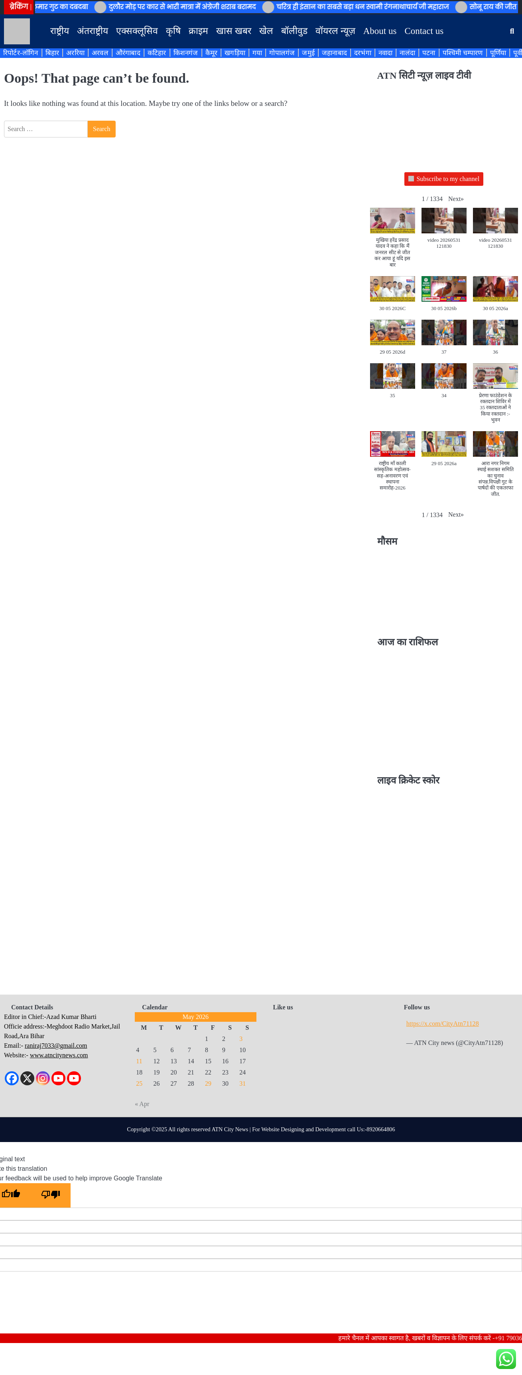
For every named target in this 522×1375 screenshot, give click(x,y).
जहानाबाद (334, 53)
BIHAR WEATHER (444, 585)
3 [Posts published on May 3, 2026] (240, 1038)
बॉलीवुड (294, 31)
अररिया (75, 53)
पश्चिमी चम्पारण (463, 53)
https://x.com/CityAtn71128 (442, 1023)
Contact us (423, 31)
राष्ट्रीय (59, 31)
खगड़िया (235, 53)
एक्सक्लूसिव (137, 31)
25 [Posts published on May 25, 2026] (139, 1083)
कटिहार (157, 53)
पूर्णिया (498, 53)
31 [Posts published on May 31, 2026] (242, 1083)
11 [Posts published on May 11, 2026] (139, 1061)
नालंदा (407, 53)
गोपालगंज (282, 53)
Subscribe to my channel (443, 179)
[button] (456, 199)
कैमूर (211, 53)
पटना (428, 53)
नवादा (385, 53)
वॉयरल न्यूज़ (335, 31)
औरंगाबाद (128, 53)
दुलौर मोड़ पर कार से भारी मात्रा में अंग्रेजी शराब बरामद (188, 7)
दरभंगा (362, 53)
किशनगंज (185, 53)
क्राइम (198, 31)
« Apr (142, 1103)
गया (257, 53)
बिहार (52, 53)
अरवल (100, 53)
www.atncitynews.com (59, 1055)
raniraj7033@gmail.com (56, 1045)
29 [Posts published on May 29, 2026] (208, 1083)
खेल (266, 31)
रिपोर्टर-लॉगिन (20, 53)
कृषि (173, 31)
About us (380, 31)
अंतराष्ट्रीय (92, 31)
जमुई (308, 53)
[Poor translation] (51, 1195)
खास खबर (233, 31)
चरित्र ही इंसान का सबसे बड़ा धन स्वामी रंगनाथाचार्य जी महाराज (369, 7)
